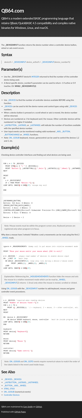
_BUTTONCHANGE (12, 134)
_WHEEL (26, 134)
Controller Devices (11, 395)
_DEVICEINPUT (19, 62)
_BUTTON (66, 131)
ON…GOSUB (14, 138)
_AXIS (58, 131)
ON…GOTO (28, 361)
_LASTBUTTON (10, 125)
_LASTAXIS (21, 125)
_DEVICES (12, 100)
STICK (12, 388)
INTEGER (35, 76)
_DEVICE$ (8, 106)
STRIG (6, 388)
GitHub (39, 406)
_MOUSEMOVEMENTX (39, 276)
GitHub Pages (20, 412)
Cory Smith (28, 406)
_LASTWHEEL (35, 125)
